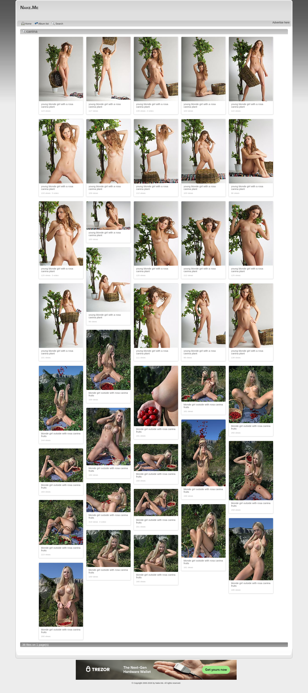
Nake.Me (159, 683)
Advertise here (280, 22)
